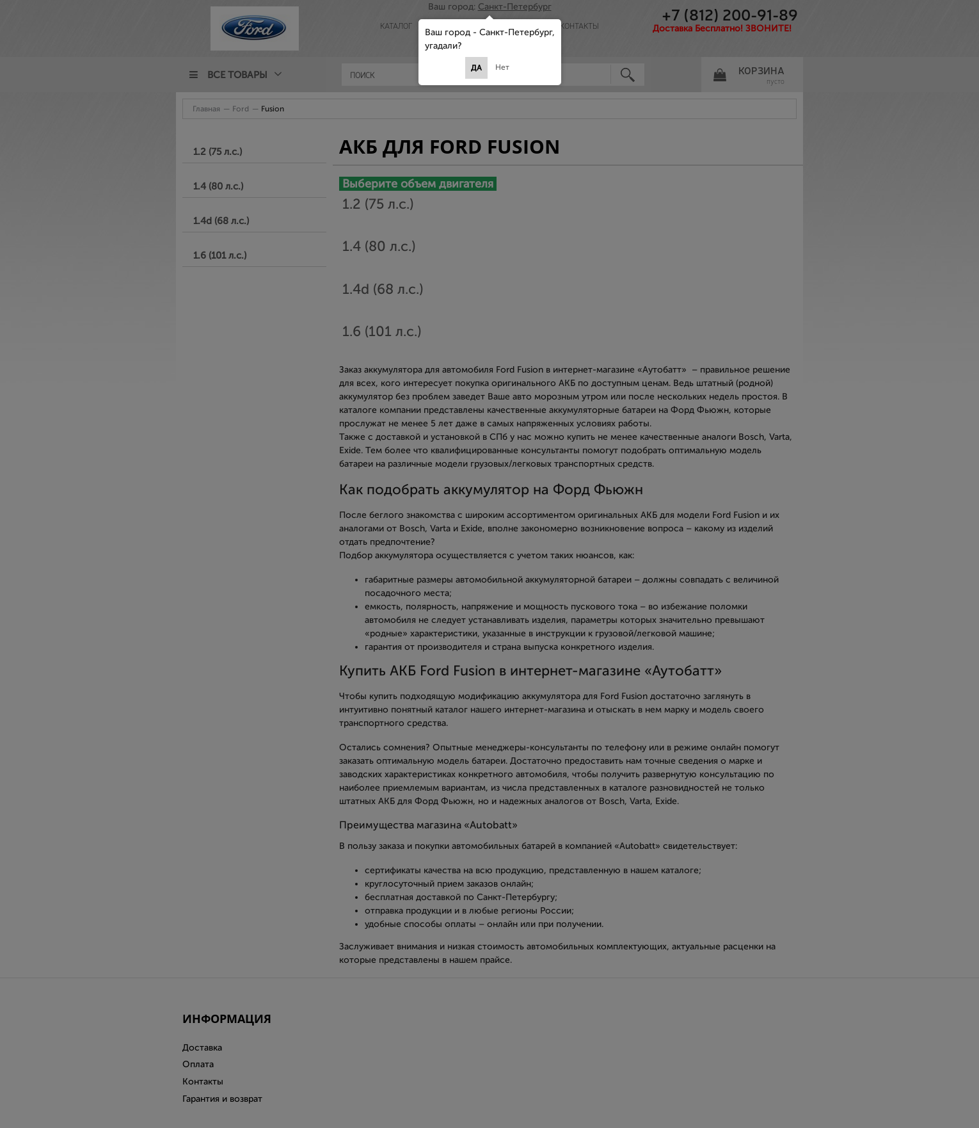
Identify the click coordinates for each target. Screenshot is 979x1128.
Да (476, 67)
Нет (502, 67)
